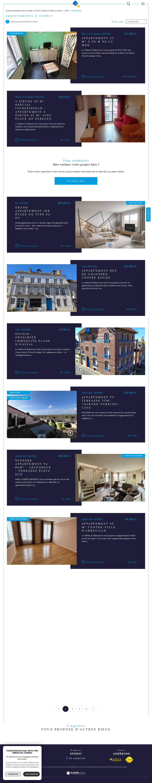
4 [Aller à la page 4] (86, 709)
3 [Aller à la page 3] (79, 709)
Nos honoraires (72, 767)
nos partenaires (107, 767)
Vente (66, 11)
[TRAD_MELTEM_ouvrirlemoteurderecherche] (128, 4)
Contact (148, 214)
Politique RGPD (117, 767)
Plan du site (81, 767)
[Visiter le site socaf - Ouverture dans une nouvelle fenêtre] (115, 759)
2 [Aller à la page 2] (72, 709)
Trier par (118, 21)
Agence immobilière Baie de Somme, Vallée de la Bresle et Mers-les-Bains (33, 11)
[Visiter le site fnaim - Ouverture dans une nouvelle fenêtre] (129, 760)
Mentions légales (91, 767)
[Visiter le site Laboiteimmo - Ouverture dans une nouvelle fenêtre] (76, 775)
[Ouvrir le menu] (143, 4)
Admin (99, 767)
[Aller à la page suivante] (93, 709)
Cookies (124, 767)
